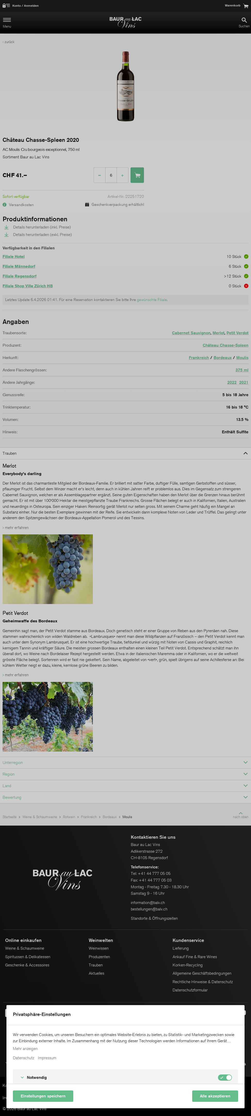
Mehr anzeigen (25, 1049)
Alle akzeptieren (215, 1096)
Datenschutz (23, 1058)
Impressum (47, 1058)
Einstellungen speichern (43, 1096)
